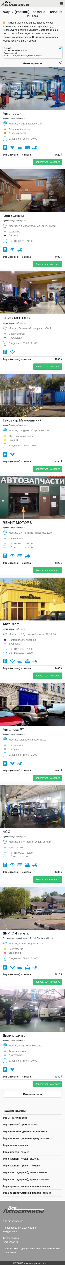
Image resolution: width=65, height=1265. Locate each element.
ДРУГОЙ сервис (16, 933)
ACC (6, 832)
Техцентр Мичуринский (22, 420)
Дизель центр (14, 1035)
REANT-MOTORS (17, 523)
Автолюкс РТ (13, 729)
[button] (60, 47)
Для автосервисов (13, 1221)
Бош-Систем (13, 216)
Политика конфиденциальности (21, 1248)
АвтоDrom (11, 624)
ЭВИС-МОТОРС (16, 318)
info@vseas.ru (10, 1231)
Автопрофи (12, 113)
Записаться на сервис (47, 162)
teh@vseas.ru (10, 1242)
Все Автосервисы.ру (21, 4)
